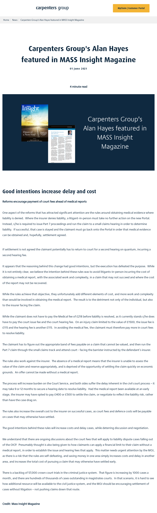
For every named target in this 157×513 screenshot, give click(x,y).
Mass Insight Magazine (26, 504)
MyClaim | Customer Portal (131, 8)
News (14, 20)
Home (6, 20)
